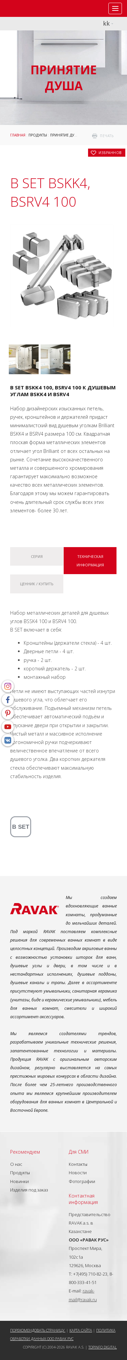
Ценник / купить (37, 583)
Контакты (78, 1164)
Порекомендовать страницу (37, 1330)
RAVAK (25, 8)
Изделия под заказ (29, 1190)
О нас (16, 1164)
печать (106, 135)
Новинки (19, 1181)
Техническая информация (90, 560)
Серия (37, 556)
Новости (78, 1173)
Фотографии (82, 1181)
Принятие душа (65, 135)
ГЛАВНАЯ (17, 135)
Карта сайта (80, 1330)
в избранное (110, 152)
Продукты (37, 135)
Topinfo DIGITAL (102, 1347)
